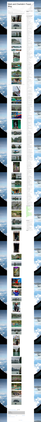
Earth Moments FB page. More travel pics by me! (29, 222)
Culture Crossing (28, 226)
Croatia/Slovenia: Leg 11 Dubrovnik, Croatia (29, 38)
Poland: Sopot (28, 113)
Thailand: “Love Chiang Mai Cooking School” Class (29, 180)
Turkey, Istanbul (28, 191)
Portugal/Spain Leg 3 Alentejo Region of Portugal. (29, 122)
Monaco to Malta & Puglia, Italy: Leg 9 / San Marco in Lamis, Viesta (30, 102)
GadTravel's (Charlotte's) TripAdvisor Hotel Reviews (29, 228)
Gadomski (10, 410)
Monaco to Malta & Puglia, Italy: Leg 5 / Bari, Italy (30, 96)
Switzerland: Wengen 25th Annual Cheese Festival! (29, 176)
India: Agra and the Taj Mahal (29, 70)
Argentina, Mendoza (28, 21)
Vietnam (17, 410)
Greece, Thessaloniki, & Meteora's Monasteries (29, 68)
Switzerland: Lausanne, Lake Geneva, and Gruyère (29, 172)
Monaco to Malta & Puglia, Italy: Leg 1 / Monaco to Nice (30, 90)
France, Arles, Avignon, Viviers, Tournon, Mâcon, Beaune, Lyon (29, 57)
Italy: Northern (28, 78)
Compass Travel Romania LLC (29, 223)
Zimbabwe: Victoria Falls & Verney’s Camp (29, 204)
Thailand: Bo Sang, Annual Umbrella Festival (29, 183)
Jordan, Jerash (28, 85)
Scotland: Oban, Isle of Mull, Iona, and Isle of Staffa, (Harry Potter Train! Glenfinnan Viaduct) (30, 152)
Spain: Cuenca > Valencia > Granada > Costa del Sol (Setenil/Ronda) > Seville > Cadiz (30, 168)
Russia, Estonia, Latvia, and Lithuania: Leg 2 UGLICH (29, 138)
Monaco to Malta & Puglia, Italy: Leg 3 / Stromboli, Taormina (30, 93)
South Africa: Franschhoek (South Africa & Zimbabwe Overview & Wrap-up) (29, 156)
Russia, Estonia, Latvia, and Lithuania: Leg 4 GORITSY (29, 140)
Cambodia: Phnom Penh (29, 23)
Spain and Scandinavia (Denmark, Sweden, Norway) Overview (29, 166)
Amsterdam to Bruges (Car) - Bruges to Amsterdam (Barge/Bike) (29, 17)
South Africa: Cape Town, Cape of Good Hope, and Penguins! (29, 157)
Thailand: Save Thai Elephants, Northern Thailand (29, 187)
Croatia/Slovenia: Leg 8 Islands (29, 46)
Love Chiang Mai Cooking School (30, 221)
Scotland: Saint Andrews (29, 153)
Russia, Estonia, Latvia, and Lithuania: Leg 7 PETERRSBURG (29, 144)
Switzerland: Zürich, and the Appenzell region (29, 178)
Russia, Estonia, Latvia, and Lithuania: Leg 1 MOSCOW (29, 132)
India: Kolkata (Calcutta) (29, 73)
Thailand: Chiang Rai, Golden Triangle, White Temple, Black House (29, 185)
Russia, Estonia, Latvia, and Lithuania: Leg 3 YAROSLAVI (29, 139)
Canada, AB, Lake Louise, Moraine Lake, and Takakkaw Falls (29, 29)
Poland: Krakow (28, 111)
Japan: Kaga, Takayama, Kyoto (29, 80)
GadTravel (12, 410)
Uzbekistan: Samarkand (29, 195)
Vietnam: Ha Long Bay (29, 199)
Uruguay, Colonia (28, 193)
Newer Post (9, 415)
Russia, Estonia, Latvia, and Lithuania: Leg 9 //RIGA (29, 146)
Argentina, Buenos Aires (29, 20)
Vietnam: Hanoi (28, 200)
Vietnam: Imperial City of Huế (29, 202)
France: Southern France (29, 63)
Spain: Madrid (28, 169)
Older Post (23, 415)
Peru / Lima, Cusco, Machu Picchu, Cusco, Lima (29, 105)
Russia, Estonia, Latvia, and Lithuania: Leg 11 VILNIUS (29, 135)
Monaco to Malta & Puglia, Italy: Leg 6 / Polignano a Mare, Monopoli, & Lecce (30, 97)
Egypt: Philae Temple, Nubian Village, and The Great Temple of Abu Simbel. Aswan (30, 54)
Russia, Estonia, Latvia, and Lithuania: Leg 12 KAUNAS (29, 136)
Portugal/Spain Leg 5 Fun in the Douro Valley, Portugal (30, 125)
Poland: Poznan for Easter (29, 112)
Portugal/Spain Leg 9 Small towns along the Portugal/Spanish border (30, 129)
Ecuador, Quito (28, 50)
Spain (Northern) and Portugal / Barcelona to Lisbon (29, 165)
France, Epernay (28, 59)
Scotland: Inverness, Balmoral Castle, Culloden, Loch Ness (29, 150)
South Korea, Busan (28, 161)
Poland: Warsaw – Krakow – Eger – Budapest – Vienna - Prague (29, 116)
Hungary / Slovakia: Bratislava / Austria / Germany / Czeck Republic (29, 69)
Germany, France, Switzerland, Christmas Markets (29, 64)
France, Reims (28, 61)
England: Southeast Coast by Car (30, 56)
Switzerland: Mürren (28, 175)
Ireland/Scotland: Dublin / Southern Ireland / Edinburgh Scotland (29, 77)
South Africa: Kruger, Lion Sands (30, 159)
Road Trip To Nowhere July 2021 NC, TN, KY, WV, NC (30, 131)
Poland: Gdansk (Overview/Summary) (29, 108)
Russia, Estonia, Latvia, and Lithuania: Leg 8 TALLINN (29, 145)
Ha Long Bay (15, 410)
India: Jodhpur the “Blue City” (29, 72)
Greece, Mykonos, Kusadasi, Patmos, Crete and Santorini (29, 66)
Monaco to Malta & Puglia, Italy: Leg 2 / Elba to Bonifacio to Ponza (30, 92)
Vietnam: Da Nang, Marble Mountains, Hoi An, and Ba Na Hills (29, 197)
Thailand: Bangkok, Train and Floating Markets (29, 182)
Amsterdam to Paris (28, 19)
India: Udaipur (28, 75)
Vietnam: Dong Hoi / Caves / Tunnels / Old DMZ (29, 198)
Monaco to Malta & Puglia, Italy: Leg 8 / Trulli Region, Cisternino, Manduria (30, 101)
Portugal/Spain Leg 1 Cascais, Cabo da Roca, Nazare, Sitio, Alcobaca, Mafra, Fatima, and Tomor (29, 119)
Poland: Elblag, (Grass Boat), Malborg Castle (29, 107)
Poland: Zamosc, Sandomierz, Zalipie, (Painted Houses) (29, 117)
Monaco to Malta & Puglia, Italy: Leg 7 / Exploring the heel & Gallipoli (30, 99)
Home (16, 415)
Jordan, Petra (28, 86)
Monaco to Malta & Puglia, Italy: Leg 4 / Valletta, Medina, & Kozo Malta (30, 94)
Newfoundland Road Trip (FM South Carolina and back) (29, 104)
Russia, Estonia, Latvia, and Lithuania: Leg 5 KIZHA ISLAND (30, 141)
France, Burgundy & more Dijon (30, 18)
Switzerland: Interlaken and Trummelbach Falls (29, 171)
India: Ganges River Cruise (29, 71)
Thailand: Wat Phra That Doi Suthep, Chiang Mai (29, 189)
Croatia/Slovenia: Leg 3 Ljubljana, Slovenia (29, 40)
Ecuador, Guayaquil (28, 49)
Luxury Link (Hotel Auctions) (29, 227)
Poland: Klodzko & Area (29, 110)
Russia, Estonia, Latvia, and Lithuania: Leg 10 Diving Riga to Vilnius (30, 134)
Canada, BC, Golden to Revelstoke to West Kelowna (29, 31)
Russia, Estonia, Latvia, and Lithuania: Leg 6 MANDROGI (29, 142)
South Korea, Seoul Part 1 (29, 163)
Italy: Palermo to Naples (29, 79)
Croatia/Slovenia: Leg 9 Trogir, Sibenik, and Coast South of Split (30, 47)
